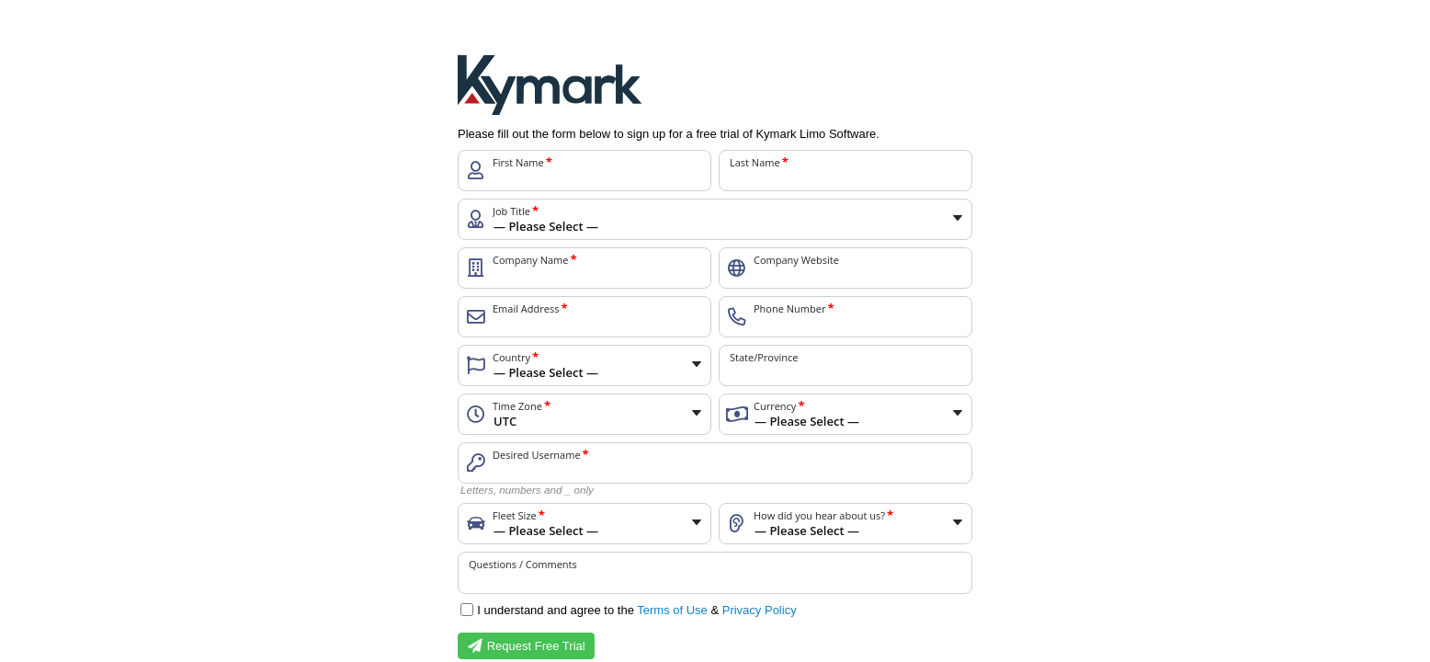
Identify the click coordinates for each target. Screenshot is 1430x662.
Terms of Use (672, 610)
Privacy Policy (759, 610)
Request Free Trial (526, 646)
